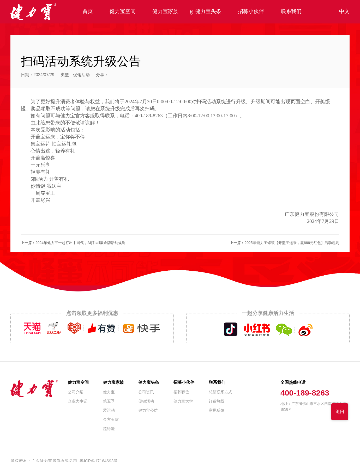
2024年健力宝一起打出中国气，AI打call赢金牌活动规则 (80, 243)
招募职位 (181, 392)
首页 (87, 11)
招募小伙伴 (251, 11)
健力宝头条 (208, 11)
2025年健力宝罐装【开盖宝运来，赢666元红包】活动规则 (291, 243)
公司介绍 (75, 392)
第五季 (109, 401)
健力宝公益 (148, 411)
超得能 (109, 429)
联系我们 (291, 11)
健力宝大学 (183, 401)
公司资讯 (146, 392)
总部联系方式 (220, 392)
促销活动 (81, 75)
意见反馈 (216, 411)
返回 (340, 412)
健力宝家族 (165, 11)
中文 (344, 11)
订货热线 (216, 401)
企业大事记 (77, 401)
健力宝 (109, 392)
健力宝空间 (123, 11)
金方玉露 (111, 420)
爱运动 (109, 411)
